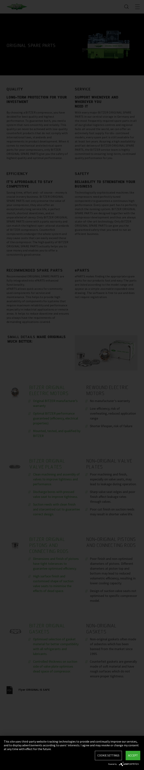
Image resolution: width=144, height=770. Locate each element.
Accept (133, 755)
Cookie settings (108, 755)
